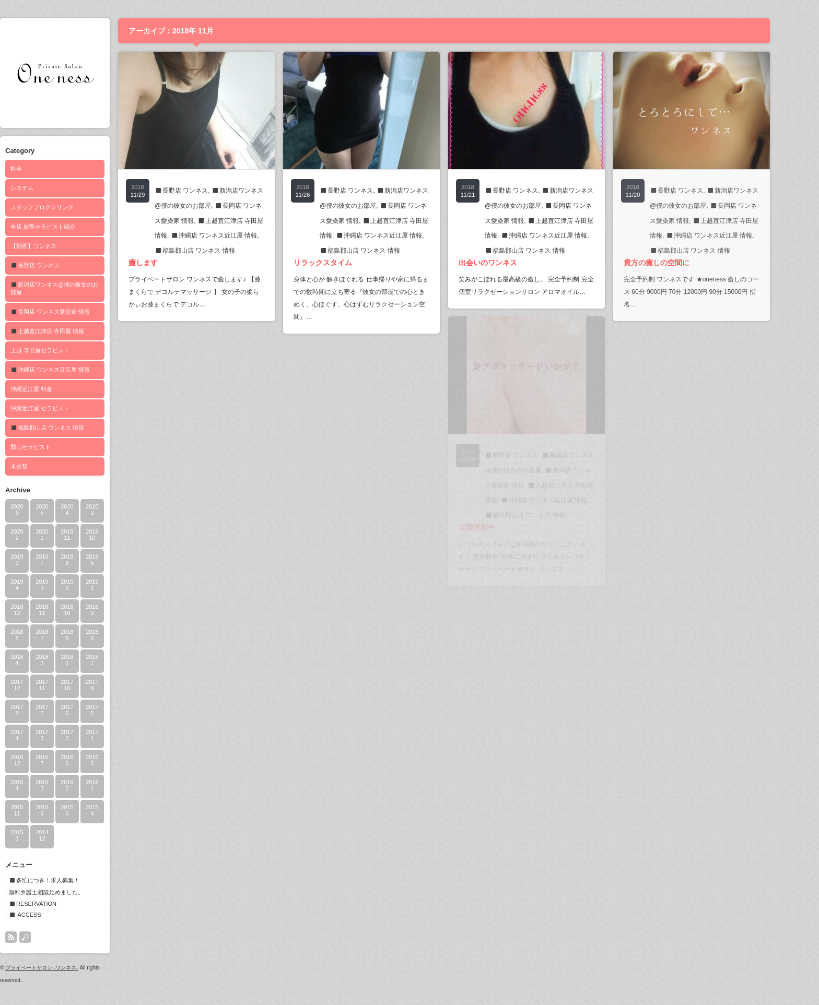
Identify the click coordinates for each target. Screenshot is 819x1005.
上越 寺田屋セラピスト (62, 350)
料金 (38, 168)
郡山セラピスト (53, 447)
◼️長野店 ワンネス (57, 265)
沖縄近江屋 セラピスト (62, 408)
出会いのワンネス (510, 262)
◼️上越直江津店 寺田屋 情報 (70, 331)
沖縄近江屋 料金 (54, 389)
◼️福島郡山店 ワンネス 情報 (70, 427)
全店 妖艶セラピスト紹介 (65, 226)
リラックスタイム (345, 262)
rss (33, 937)
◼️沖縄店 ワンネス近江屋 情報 (72, 369)
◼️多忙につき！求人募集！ (66, 880)
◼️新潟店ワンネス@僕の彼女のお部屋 (77, 288)
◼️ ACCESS (47, 915)
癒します (165, 262)
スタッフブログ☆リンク (64, 207)
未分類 (41, 466)
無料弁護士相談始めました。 (68, 892)
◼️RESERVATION (55, 904)
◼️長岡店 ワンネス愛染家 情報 (72, 312)
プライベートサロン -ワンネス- (64, 968)
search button (47, 937)
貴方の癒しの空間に (679, 262)
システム (44, 188)
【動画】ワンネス (56, 246)
